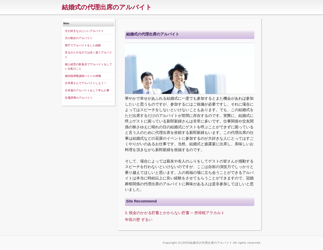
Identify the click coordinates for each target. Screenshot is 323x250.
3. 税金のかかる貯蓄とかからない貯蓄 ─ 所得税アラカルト (175, 213)
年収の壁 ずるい (138, 219)
